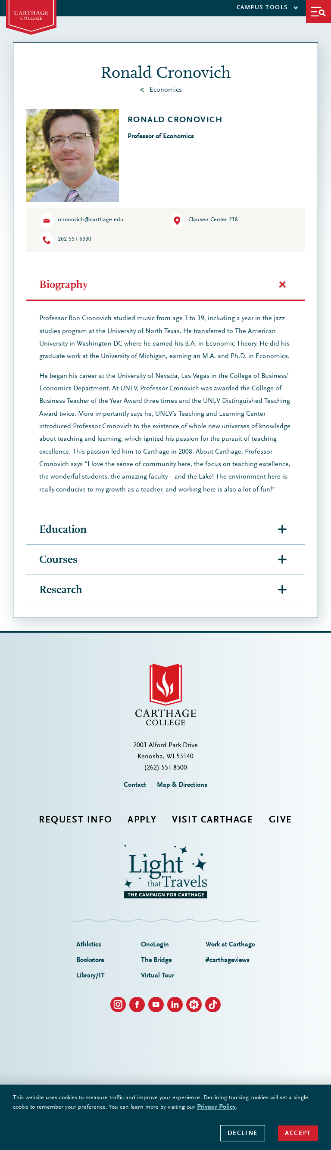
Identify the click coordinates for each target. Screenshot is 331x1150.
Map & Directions (182, 785)
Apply (142, 820)
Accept (298, 1133)
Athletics (88, 944)
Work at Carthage (230, 944)
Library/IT (90, 975)
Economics (166, 90)
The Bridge (156, 960)
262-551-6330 (74, 239)
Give (280, 820)
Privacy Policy (216, 1107)
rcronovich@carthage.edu (91, 220)
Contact (135, 785)
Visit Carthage (212, 820)
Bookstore (90, 960)
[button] (318, 11)
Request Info (75, 820)
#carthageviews (228, 960)
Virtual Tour (157, 975)
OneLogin (155, 944)
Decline (243, 1133)
